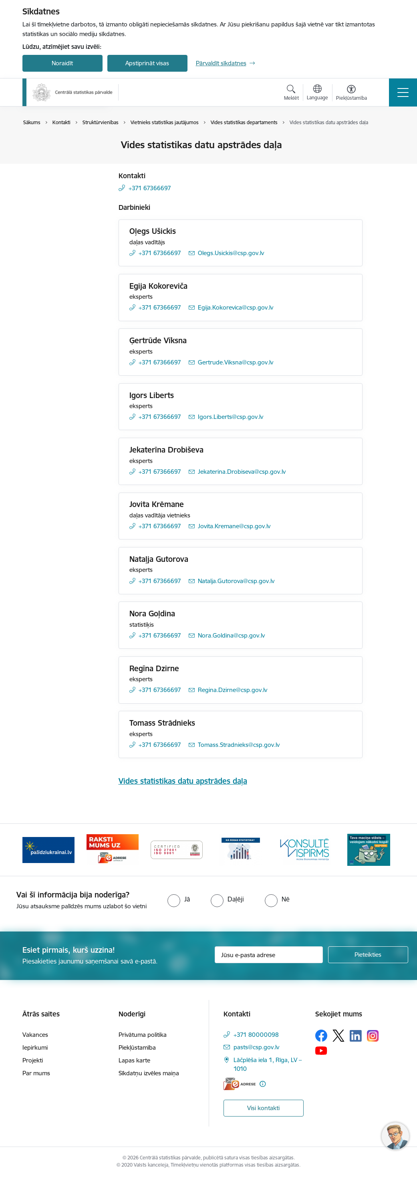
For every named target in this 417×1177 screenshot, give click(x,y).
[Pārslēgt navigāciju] (403, 92)
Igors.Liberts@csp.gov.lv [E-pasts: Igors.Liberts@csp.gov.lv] (230, 417)
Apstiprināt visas (147, 63)
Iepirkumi (35, 1047)
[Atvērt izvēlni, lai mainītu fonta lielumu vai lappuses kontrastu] (351, 93)
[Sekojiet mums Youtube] (321, 1050)
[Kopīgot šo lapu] (383, 161)
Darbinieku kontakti (57, 159)
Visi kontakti (263, 1108)
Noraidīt (62, 63)
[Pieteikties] (368, 954)
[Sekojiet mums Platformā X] (338, 1036)
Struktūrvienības (53, 187)
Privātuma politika (143, 1034)
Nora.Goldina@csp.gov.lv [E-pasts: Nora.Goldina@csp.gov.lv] (231, 635)
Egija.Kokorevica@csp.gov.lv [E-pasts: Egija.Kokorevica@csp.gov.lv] (235, 307)
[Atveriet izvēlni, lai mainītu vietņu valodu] (317, 93)
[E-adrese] (240, 1083)
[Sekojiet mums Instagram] (373, 1036)
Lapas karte (134, 1060)
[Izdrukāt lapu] (383, 141)
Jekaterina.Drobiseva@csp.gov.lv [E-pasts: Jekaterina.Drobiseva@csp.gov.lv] (242, 471)
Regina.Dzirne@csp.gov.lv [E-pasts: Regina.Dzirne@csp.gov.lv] (232, 690)
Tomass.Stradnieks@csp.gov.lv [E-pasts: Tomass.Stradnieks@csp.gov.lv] (239, 744)
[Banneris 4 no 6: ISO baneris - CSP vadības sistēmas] (177, 849)
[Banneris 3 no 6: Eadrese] (113, 849)
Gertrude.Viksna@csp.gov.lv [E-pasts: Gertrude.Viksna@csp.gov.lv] (235, 362)
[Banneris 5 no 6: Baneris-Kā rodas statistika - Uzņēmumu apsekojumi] (241, 849)
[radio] (178, 899)
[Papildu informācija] (263, 1084)
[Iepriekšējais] (35, 850)
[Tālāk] (382, 850)
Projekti (32, 1060)
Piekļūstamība (137, 1047)
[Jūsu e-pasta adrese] (269, 954)
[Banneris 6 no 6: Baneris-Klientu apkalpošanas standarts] (305, 849)
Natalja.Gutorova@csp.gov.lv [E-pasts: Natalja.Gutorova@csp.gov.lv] (236, 581)
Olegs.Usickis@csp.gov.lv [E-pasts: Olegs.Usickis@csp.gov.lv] (231, 253)
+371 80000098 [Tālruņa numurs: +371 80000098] (256, 1034)
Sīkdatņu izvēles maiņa (149, 1073)
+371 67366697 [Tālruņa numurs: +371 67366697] (150, 188)
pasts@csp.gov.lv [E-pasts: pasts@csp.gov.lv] (256, 1047)
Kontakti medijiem (55, 173)
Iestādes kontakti (54, 145)
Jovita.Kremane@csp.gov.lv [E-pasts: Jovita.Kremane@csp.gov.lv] (234, 526)
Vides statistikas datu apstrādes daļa (183, 781)
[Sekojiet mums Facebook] (321, 1036)
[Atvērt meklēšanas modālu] (291, 93)
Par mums (36, 1073)
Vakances (35, 1034)
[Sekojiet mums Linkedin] (356, 1036)
